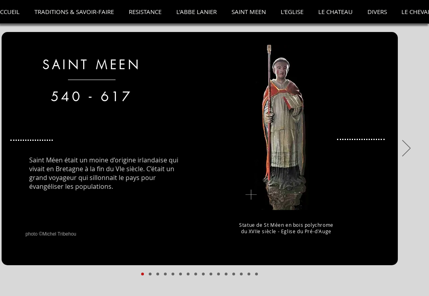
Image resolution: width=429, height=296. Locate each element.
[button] (74, 12)
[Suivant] (406, 149)
